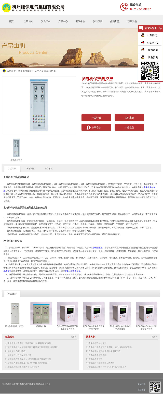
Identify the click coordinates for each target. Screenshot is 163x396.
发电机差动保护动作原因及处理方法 (104, 351)
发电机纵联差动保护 (97, 343)
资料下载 (97, 21)
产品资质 (96, 117)
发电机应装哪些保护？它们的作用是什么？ (107, 367)
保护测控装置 (97, 248)
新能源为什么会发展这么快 (19, 355)
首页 (11, 21)
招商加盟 (115, 21)
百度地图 (141, 390)
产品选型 (129, 127)
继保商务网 (24, 71)
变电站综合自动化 (73, 271)
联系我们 (132, 21)
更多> (73, 336)
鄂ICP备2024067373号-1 (39, 384)
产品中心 (63, 21)
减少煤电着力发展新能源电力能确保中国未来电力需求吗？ (33, 347)
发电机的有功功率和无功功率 (101, 363)
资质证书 (45, 21)
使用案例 (129, 117)
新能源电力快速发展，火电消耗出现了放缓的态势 (29, 359)
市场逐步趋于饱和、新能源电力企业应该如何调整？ (30, 343)
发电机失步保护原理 (97, 355)
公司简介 (28, 21)
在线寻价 (96, 127)
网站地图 (141, 384)
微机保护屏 (50, 71)
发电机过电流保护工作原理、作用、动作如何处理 (110, 347)
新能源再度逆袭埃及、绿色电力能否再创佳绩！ (28, 363)
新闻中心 (80, 21)
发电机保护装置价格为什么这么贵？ (23, 367)
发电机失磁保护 (95, 359)
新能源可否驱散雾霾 (16, 351)
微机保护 (7, 271)
